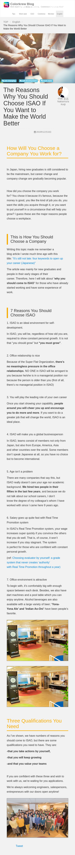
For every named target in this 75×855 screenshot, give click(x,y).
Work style (23, 14)
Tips (13, 14)
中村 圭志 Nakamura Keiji (63, 101)
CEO (32, 14)
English (59, 14)
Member (51, 14)
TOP (5, 22)
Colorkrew (41, 14)
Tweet (19, 846)
